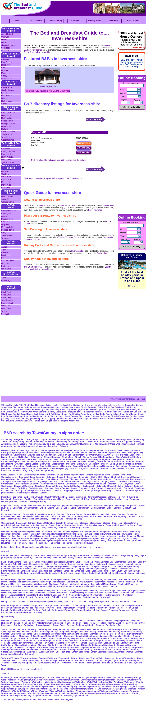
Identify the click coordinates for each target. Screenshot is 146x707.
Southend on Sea (61, 641)
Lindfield (18, 566)
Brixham (137, 464)
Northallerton (83, 595)
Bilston (47, 457)
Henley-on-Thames (135, 536)
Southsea (109, 641)
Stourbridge (123, 647)
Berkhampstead (8, 455)
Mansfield (112, 579)
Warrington (74, 680)
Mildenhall (74, 584)
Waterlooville (135, 680)
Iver (89, 547)
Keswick (61, 555)
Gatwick (31, 523)
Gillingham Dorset (53, 523)
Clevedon (18, 486)
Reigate (117, 621)
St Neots (135, 643)
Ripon (85, 623)
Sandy (72, 629)
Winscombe (130, 689)
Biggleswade (135, 455)
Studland (79, 650)
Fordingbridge (120, 516)
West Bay (140, 682)
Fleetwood (45, 516)
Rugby (91, 625)
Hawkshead (127, 534)
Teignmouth (64, 658)
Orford (73, 601)
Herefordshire (7, 196)
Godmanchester (28, 525)
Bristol (128, 464)
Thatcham (5, 660)
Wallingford (29, 677)
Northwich (22, 597)
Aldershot (83, 439)
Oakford (12, 601)
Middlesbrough (40, 584)
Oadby (4, 601)
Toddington (134, 660)
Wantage (137, 677)
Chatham (136, 477)
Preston (134, 610)
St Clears (59, 643)
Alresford (138, 439)
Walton (90, 677)
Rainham (5, 621)
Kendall (24, 555)
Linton (48, 566)
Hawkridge (115, 534)
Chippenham (52, 481)
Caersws (11, 475)
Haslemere (77, 534)
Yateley (11, 700)
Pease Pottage (79, 605)
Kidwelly (95, 555)
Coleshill (112, 486)
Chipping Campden (90, 481)
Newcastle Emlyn (107, 590)
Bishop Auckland (91, 457)
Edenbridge (120, 506)
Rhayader (135, 621)
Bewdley (52, 455)
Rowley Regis (59, 625)
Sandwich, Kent (84, 629)
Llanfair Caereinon (48, 569)
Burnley (120, 468)
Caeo (3, 475)
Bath (16, 453)
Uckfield (5, 669)
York (57, 700)
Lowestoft (15, 573)
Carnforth (23, 477)
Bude (14, 468)
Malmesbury (64, 579)
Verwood (5, 673)
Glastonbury (95, 523)
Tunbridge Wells (93, 663)
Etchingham (83, 508)
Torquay (16, 663)
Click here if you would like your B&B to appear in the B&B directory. (53, 178)
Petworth (50, 608)
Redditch (91, 621)
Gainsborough (7, 523)
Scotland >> (102, 253)
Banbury (45, 450)
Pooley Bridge (131, 608)
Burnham (94, 468)
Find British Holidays (78, 418)
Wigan (125, 686)
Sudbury (117, 650)
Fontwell (99, 516)
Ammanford (93, 442)
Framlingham (33, 519)
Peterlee (29, 608)
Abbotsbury (6, 439)
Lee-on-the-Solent (10, 564)
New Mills (51, 593)
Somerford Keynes (65, 638)
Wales (4, 311)
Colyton (128, 486)
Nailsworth (6, 590)
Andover (104, 442)
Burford (73, 468)
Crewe (36, 490)
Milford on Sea (87, 584)
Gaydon (40, 523)
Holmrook (62, 541)
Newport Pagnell (87, 593)
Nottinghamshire (8, 123)
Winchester (78, 689)
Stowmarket (32, 650)
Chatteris (5, 479)
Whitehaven (49, 686)
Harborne (5, 534)
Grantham (89, 525)
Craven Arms (7, 490)
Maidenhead (32, 579)
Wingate (120, 689)
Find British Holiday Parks (131, 409)
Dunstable (134, 499)
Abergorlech (19, 439)
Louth (119, 571)
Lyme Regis (88, 573)
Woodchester (20, 693)
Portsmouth (57, 610)
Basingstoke (7, 453)
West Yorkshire (7, 188)
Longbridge (46, 571)
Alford (102, 439)
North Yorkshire (7, 157)
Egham (142, 506)
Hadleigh (14, 532)
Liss (73, 566)
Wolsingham (106, 691)
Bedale (84, 453)
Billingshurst (36, 457)
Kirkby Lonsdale (58, 558)
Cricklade (57, 490)
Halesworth (47, 532)
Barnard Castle (85, 450)
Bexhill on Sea (64, 455)
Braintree (130, 462)
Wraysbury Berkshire (42, 695)
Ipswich (71, 547)
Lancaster (28, 562)
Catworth (61, 477)
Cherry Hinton (52, 479)
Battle (23, 453)
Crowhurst (118, 490)
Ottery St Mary (94, 601)
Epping (51, 508)
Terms (121, 399)
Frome (68, 519)
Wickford (117, 686)
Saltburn (42, 629)
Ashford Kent (79, 444)
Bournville (71, 462)
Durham (13, 501)
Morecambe (68, 586)
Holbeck (53, 541)
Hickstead (100, 538)
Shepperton (16, 634)
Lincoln (137, 564)
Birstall (78, 457)
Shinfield (94, 634)
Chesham (74, 479)
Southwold (130, 641)
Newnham (73, 593)
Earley (23, 506)
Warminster (62, 680)
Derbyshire (6, 115)
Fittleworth (28, 516)
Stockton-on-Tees (44, 647)
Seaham (5, 632)
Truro (81, 663)
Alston (4, 442)
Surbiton (43, 652)
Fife (3, 258)
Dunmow (23, 501)
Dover (44, 499)
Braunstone (7, 464)
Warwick (85, 680)
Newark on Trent (58, 590)
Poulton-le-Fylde (91, 610)
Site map (141, 399)
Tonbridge (6, 663)
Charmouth (125, 477)
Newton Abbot (111, 593)
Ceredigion (6, 213)
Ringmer (59, 623)
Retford (125, 621)
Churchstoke (47, 484)
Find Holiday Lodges (131, 412)
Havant (105, 534)
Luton (42, 573)
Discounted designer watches (26, 407)
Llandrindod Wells (21, 569)
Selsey (93, 632)
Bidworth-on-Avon (101, 455)
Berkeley (139, 453)
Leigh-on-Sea (51, 564)
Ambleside (49, 442)
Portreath (46, 610)
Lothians (5, 263)
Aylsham (64, 446)
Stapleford (88, 645)
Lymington (100, 573)
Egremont (6, 508)
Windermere (90, 689)
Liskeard (65, 566)
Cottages (75, 21)
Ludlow (24, 573)
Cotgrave (82, 488)
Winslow (141, 689)
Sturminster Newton (103, 650)
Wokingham (81, 691)
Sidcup (41, 636)
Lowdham (127, 571)
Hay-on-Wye (28, 536)
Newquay (99, 593)
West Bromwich (24, 684)
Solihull (51, 638)
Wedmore (26, 682)
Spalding (16, 643)
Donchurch (6, 499)
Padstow (5, 605)
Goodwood (42, 525)
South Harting (130, 638)
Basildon (136, 450)
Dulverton (123, 499)
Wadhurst (18, 677)
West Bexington (8, 684)
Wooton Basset (87, 693)
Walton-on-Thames (104, 677)
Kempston (14, 555)
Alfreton (110, 439)
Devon (4, 40)
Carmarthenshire (8, 211)
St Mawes (125, 643)
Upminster (36, 669)
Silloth (59, 636)
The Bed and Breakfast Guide (37, 405)
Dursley (32, 501)
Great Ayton (129, 525)
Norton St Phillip (52, 597)
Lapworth (58, 562)
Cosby (74, 488)
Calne (19, 475)
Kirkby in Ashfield (42, 558)
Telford (74, 658)
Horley (111, 541)
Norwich (65, 597)
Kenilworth (34, 555)
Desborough (103, 497)
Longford (58, 571)
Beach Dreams (71, 416)
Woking (70, 691)
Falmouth (16, 514)
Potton (79, 610)
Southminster (86, 641)
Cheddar (15, 479)
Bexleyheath (78, 455)
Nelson (33, 590)
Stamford (42, 645)
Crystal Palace (8, 493)
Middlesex (5, 73)
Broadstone (19, 466)
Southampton (30, 641)
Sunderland (6, 652)
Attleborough (138, 444)
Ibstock (4, 547)
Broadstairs (6, 466)
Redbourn (72, 621)
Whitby (27, 686)
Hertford (55, 538)
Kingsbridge (8, 558)
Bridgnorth (70, 464)
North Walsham (54, 595)
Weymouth (18, 686)
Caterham (51, 477)
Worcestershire (7, 202)
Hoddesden (42, 541)
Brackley (92, 462)
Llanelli (34, 569)
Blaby (11, 459)
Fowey (23, 519)
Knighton (109, 558)
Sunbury (135, 650)
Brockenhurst (32, 466)
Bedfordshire (6, 87)
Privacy (113, 399)
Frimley (44, 519)
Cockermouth (89, 486)
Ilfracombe (27, 547)
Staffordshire (6, 134)
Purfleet (37, 612)
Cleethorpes (6, 486)
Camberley (29, 475)
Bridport (104, 464)
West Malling (66, 684)
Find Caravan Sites (10, 412)
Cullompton (32, 493)
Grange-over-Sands (74, 525)
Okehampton (33, 601)
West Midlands (7, 140)
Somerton (90, 638)
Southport (98, 641)
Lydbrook (62, 573)
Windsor (102, 689)
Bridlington (94, 464)
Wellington (80, 682)
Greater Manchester (21, 527)
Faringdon (37, 514)
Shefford (5, 634)
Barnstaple (98, 450)
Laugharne (69, 562)
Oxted (134, 601)
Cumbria (5, 174)
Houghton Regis (8, 543)
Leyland (129, 564)
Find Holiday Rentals (33, 416)
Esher (66, 508)
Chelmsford (26, 479)
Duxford (41, 501)
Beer (124, 453)
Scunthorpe (125, 629)
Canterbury (91, 475)
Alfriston (120, 439)
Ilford (18, 547)
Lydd (71, 573)
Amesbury (72, 442)
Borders (4, 252)
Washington (109, 680)
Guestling (52, 527)
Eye (134, 508)
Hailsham (24, 532)
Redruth (108, 621)
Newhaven (6, 593)
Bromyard (66, 466)
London (4, 70)
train (73, 205)
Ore (66, 601)
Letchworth (102, 564)
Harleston (15, 534)
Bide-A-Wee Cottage (120, 416)
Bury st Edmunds (37, 471)
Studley (88, 650)
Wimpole (24, 689)
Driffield (85, 499)
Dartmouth (38, 497)
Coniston (137, 486)
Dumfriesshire (7, 255)
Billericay (13, 457)
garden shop (62, 418)
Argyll (3, 250)
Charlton (115, 477)
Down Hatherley (73, 499)
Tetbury (119, 658)
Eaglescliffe (6, 506)
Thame (140, 658)
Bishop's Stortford (124, 457)
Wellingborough (66, 682)
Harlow (25, 534)
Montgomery (56, 586)
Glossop (106, 523)
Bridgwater (82, 464)
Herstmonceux (43, 538)
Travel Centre (108, 205)
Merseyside (6, 185)
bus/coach (64, 205)
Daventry (49, 497)
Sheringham (66, 634)
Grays (120, 525)
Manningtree (100, 579)
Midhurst (64, 584)
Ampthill (82, 442)
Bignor (4, 457)
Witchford (16, 691)
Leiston (80, 564)
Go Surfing (105, 416)
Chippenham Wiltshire (70, 481)
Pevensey (60, 608)
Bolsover (112, 459)
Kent (3, 68)
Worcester (100, 693)
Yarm (3, 700)
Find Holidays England (43, 421)
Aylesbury (43, 446)
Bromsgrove (55, 466)
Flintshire (5, 222)
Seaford (136, 629)
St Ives (68, 643)
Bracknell (102, 462)
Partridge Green (51, 605)
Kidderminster (82, 555)
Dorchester (18, 499)
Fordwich (132, 516)
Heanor (55, 536)
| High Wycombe (128, 538)
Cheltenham (38, 479)
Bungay (64, 468)
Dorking (28, 499)
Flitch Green (67, 516)
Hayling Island (14, 536)
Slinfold (4, 638)
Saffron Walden (8, 629)
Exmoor (117, 508)
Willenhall (34, 689)
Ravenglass (52, 621)
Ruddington (81, 625)
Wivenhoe (43, 691)
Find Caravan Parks (29, 412)
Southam (74, 641)
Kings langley (127, 555)
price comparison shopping (42, 418)
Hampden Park (91, 532)
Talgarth (15, 658)
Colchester (102, 486)
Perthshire (5, 266)
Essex (4, 93)
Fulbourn (76, 519)
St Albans (39, 643)
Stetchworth (109, 645)
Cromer (87, 490)
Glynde (4, 525)
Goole (52, 525)
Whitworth (106, 686)
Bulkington (55, 468)
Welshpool (129, 682)
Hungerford (54, 543)
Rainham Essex (18, 621)
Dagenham (6, 497)
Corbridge (22, 488)
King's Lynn (140, 555)
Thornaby (33, 660)
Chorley (121, 481)
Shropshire (6, 199)
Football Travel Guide (23, 414)
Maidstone (44, 579)
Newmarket (40, 593)
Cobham (77, 486)
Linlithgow (38, 566)
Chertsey (64, 479)
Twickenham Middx (124, 663)
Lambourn (6, 562)
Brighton (120, 464)
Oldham (44, 601)
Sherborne (54, 634)
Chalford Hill (96, 477)
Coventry (109, 488)
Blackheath (32, 459)
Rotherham (29, 625)
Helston (94, 536)
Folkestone (88, 516)
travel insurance (95, 210)
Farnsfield (88, 514)
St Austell (49, 643)
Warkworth (51, 680)
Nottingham (76, 597)
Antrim (4, 278)
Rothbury (18, 625)
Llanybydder (7, 571)
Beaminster (55, 453)
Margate (12, 582)
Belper (131, 453)
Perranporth (136, 605)
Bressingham (58, 464)
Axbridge (22, 446)
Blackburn (20, 459)
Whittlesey (95, 686)
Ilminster (46, 547)
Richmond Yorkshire (10, 623)
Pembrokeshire (7, 230)
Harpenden (35, 534)
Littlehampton (82, 566)
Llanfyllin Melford (66, 569)
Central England (8, 297)
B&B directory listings (33, 50)
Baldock (14, 450)
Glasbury (84, 523)
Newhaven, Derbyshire (22, 593)
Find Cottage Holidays (70, 409)
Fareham (27, 514)
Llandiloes (91, 569)
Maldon (54, 579)
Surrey (4, 76)
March (4, 582)
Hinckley (23, 541)
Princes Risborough (10, 612)
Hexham (78, 538)
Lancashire (6, 179)
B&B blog (114, 21)
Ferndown (5, 516)
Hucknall (39, 543)
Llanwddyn (102, 569)
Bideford (124, 455)
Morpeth (97, 586)
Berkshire (5, 59)
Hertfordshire (6, 118)
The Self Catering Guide (68, 237)
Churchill (35, 484)
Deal (65, 497)
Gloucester (117, 523)
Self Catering (56, 21)
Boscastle (20, 462)
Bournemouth (59, 462)
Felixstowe (111, 514)
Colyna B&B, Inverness (48, 86)
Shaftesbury (114, 632)
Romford (102, 623)
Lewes (112, 564)
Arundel (5, 444)
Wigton (4, 689)
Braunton (19, 464)
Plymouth (70, 608)
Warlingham (23, 680)
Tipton (115, 660)
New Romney (43, 590)
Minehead (122, 584)
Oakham (21, 601)
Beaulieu (66, 453)
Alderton (94, 439)
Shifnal (76, 634)
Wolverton (134, 691)
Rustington (111, 625)
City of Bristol (7, 34)
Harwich (67, 534)
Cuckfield (21, 493)
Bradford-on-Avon (116, 462)
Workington (93, 691)
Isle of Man (6, 177)
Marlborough (72, 582)
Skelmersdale (116, 636)
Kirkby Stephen (75, 558)
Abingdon (31, 439)
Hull (46, 543)
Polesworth (102, 608)
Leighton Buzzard (67, 564)
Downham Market (56, 499)
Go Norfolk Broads (98, 418)
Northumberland (8, 160)
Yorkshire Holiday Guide (50, 412)
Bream (28, 464)
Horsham (137, 541)
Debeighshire (7, 219)
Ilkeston (37, 547)
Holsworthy (74, 541)
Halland (57, 532)
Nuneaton (104, 597)
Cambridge (51, 475)
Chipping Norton (108, 481)
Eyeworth (5, 510)
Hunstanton (67, 543)
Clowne (58, 486)
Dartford (28, 497)
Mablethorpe (7, 579)
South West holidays (54, 416)
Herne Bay (30, 538)
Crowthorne (130, 490)
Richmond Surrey (30, 623)
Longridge (79, 571)
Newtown (140, 593)
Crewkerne (77, 490)
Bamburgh (24, 450)
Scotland (5, 314)
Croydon (141, 490)
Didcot (129, 497)
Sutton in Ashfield (115, 652)
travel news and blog (19, 418)
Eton (93, 508)
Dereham (91, 497)
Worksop (126, 693)
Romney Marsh (114, 623)
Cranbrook (128, 488)
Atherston (126, 444)
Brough (76, 466)
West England (7, 300)
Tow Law (55, 663)
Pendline (107, 605)
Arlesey (137, 442)
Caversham (72, 477)
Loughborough (108, 571)
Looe (88, 571)
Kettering (70, 555)
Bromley (44, 466)
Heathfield (64, 536)
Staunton (98, 645)
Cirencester (71, 484)
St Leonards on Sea (110, 643)
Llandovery (6, 569)
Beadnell (45, 453)
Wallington (41, 677)
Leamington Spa (105, 562)
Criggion (67, 490)
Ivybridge (97, 547)
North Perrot (26, 595)
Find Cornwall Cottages (21, 421)
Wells (89, 682)
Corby (31, 488)
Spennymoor (27, 643)
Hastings (88, 534)
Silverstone (69, 636)
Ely (25, 508)
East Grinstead (34, 506)
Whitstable (84, 686)
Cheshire (5, 171)
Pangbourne (36, 605)
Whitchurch (37, 686)
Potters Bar (69, 610)
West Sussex (7, 78)
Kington (18, 558)
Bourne (47, 462)
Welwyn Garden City (102, 682)
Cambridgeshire (8, 90)
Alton (20, 442)
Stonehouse (94, 647)
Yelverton (42, 700)
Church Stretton (22, 484)
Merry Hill (15, 584)
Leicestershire (7, 121)
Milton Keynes (109, 584)
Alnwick (128, 439)
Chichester (30, 481)
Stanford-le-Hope (56, 645)
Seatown (44, 632)
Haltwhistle (68, 532)
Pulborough (26, 612)
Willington (14, 689)
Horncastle (120, 541)
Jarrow (4, 551)
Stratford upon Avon (49, 650)
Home (17, 21)
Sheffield (136, 632)
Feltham (121, 514)
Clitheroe (50, 486)
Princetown (124, 610)
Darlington (17, 497)
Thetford (23, 660)
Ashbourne (22, 444)
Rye (119, 625)
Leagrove (92, 562)
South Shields (102, 638)
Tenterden (109, 658)
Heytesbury (88, 538)
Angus (4, 247)
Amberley (38, 442)
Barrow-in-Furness (113, 450)
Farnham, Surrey (74, 514)
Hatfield (97, 534)
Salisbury (32, 629)
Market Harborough (42, 582)
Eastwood (82, 506)
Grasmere (99, 525)
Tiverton (124, 660)
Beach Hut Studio (71, 405)
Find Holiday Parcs (90, 409)
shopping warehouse (69, 421)
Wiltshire (5, 50)
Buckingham (121, 466)
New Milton (62, 593)
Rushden (100, 625)
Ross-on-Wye (138, 623)
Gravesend (111, 525)
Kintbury (28, 558)
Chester (117, 479)
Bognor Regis (100, 459)
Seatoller (26, 632)
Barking (73, 450)
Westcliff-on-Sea (51, 684)
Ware (3, 680)
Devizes (114, 497)
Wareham (12, 680)
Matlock (110, 582)
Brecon (35, 464)
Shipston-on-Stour (108, 634)
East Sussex (6, 62)
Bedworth (115, 453)
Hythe (89, 543)
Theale (15, 660)
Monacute (44, 586)
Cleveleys (39, 486)
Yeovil (51, 700)
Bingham (56, 457)
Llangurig (80, 569)
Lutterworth (51, 573)
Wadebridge (6, 677)
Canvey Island (103, 475)
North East (5, 306)
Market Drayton (25, 582)
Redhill (100, 621)
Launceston (81, 562)
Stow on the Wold (17, 650)
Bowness (82, 462)
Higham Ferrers (113, 538)
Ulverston (25, 669)
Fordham (108, 516)
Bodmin (89, 459)
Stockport (30, 647)
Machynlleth (19, 579)
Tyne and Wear (7, 162)
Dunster (5, 501)
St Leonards (94, 643)
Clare (120, 484)
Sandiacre (63, 629)
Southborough (44, 641)
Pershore (5, 608)
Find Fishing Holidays (92, 412)
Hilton (15, 541)
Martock (92, 582)
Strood (63, 650)
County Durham (8, 151)
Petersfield (39, 608)
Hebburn (85, 536)
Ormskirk (82, 601)
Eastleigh (59, 506)
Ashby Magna (65, 444)
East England (7, 303)
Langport (48, 562)
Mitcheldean (16, 586)
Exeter (109, 508)
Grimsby (35, 527)
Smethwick (23, 638)
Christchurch (7, 484)
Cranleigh (139, 488)
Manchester (6, 182)
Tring (75, 663)
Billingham (24, 457)
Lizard (113, 566)
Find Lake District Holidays (120, 418)
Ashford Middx (94, 444)
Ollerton (53, 601)
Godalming (14, 525)
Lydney (78, 573)
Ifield (12, 547)
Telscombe (84, 658)
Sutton (67, 652)
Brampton (140, 462)
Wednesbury (37, 682)
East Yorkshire (7, 154)
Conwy (4, 216)
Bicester (115, 455)
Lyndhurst (111, 573)
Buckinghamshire (8, 113)
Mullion (114, 586)
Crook (95, 490)
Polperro (113, 608)
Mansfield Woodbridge (129, 579)
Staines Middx (29, 645)
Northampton (6, 101)
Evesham (100, 508)
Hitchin (32, 541)
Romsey (127, 623)
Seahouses (15, 632)
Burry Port (130, 468)
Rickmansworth (46, 623)
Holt (83, 541)
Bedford (92, 453)
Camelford (79, 475)
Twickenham (107, 663)
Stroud (71, 650)
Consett (5, 488)
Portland (36, 610)
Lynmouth (122, 573)
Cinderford (59, 484)
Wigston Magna (137, 686)
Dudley (114, 499)
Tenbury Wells (97, 658)
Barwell (127, 450)
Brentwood (45, 464)
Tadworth (5, 658)
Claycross (128, 484)
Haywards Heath (42, 536)
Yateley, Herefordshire (26, 700)
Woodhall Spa (34, 693)
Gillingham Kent (70, 523)
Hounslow (22, 543)
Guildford (63, 527)
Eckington (108, 506)
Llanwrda (113, 569)
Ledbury (142, 562)
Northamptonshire (113, 595)
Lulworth (33, 573)
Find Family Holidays (72, 412)
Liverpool (104, 566)
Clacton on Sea (99, 484)
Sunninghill (32, 652)
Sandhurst (52, 629)
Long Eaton (34, 571)
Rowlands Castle (43, 625)
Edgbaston (132, 506)
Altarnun (13, 442)
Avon (13, 446)
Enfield (43, 508)
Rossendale (6, 625)
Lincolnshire (6, 95)
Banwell (64, 450)
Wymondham (82, 695)
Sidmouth (50, 636)
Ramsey (30, 621)
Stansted (78, 645)
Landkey (39, 562)
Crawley (18, 490)
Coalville (68, 486)
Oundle (105, 601)
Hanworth (134, 532)
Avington (5, 446)
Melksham (130, 582)
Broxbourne (108, 466)
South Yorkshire (8, 132)
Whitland (61, 686)
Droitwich (95, 499)
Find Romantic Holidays (12, 416)
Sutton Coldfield (98, 652)
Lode (16, 571)
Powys (4, 233)
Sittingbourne (91, 636)
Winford (110, 689)
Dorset (4, 42)
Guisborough (75, 527)
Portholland (25, 610)
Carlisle (115, 475)
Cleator (138, 484)
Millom (99, 584)
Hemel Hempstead (108, 536)
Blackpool (43, 459)
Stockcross (19, 647)
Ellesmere (17, 508)
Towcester (45, 663)
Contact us (130, 399)
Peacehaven (65, 605)
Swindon (29, 654)
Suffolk (4, 104)
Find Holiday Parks (40, 409)
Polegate (91, 608)
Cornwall (5, 37)
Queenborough (8, 616)
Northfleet (14, 595)
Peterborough (17, 608)
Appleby (128, 442)
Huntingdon (79, 543)
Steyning (132, 645)
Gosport (60, 525)
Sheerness (126, 632)
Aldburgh (73, 439)
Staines (18, 645)
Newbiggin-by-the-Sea (78, 590)
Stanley (68, 645)
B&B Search (36, 21)
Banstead (54, 450)
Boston (39, 462)
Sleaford (137, 636)
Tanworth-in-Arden (28, 658)
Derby (71, 497)
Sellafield (84, 632)
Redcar (82, 621)
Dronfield (105, 499)
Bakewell (5, 450)
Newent (141, 590)
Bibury (89, 455)
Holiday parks (94, 21)
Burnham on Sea (107, 468)
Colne (120, 486)
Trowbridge (66, 663)
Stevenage (122, 645)
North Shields (39, 595)
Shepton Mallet (41, 634)
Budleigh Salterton (27, 468)
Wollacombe (47, 693)
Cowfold (118, 488)
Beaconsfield (33, 453)
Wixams (53, 691)
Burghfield (83, 468)
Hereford (5, 538)
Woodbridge (7, 693)
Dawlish (58, 497)
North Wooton (69, 595)
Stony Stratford (109, 647)
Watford (5, 682)
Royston (70, 625)
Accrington (42, 439)
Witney (34, 691)
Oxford (114, 601)
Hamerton (78, 532)
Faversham (99, 514)
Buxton (49, 471)
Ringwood (69, 623)
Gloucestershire (8, 45)
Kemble (4, 555)
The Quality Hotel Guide (34, 267)
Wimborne (55, 689)
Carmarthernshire (9, 477)
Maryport (101, 582)
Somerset (5, 48)
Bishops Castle (107, 457)
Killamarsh (105, 555)
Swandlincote (7, 654)
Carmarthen (125, 475)
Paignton (14, 605)
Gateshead (21, 523)
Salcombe (21, 629)
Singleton (80, 636)
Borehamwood (8, 462)
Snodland (34, 638)
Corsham (49, 488)
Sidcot (34, 636)
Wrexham (5, 238)
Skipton (127, 636)
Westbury (37, 684)
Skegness (104, 636)
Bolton (121, 459)
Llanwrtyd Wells (126, 569)
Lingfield (28, 566)
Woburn (62, 691)
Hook (129, 541)
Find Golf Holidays (112, 412)
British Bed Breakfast (114, 407)
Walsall (51, 677)
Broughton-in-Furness (91, 466)
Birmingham (67, 457)
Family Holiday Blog (115, 414)
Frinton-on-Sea (56, 519)
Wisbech (6, 691)
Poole (120, 608)
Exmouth (127, 508)
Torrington (26, 663)
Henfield (121, 536)
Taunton (42, 658)
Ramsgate (40, 621)
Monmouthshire (8, 227)
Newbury (94, 590)
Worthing (136, 693)
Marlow (83, 582)
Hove (31, 543)
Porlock (4, 610)
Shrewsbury (11, 636)
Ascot (12, 444)
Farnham (61, 514)
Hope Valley (100, 541)
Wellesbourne (51, 682)
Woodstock (60, 693)
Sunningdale (19, 652)
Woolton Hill (72, 693)
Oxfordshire (6, 126)
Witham (25, 691)
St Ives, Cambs (80, 643)
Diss (136, 497)
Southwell (119, 641)
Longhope (68, 571)
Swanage (139, 652)
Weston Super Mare (98, 684)
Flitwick (78, 516)
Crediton (28, 490)
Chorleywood (132, 481)
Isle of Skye (6, 269)
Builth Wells (42, 468)
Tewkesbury (129, 658)
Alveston (28, 442)
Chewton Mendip (16, 481)
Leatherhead (120, 562)
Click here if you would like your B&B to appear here (47, 91)
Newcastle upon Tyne (127, 590)
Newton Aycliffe (127, 593)
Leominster (90, 564)
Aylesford (53, 446)
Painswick (24, 605)
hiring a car (43, 205)
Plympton (81, 608)
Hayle (3, 536)
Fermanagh (6, 280)
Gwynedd (5, 224)
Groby (43, 527)
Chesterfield (127, 479)
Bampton (35, 450)
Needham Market (20, 590)
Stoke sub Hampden (78, 647)
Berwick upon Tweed (37, 455)
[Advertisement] (131, 162)
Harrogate (46, 534)
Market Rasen (59, 582)
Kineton (115, 555)
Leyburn (120, 564)
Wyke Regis (69, 695)
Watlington (15, 682)
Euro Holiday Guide (96, 414)
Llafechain (123, 566)
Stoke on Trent (61, 647)
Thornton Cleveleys (48, 660)
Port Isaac (14, 610)
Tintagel (107, 660)
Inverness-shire (7, 261)
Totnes (35, 663)
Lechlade (132, 562)
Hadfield (5, 532)
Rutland (4, 129)
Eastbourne (48, 506)
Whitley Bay (71, 686)
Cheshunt (94, 479)
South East (6, 292)
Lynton (131, 573)
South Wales (6, 235)
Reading (62, 621)
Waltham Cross (79, 677)
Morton (106, 586)
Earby (16, 506)
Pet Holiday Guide (59, 414)
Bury (25, 471)
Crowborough (105, 490)
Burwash (17, 471)
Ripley (78, 623)
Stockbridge (6, 647)
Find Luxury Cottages (89, 416)
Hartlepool (57, 534)
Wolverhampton (120, 691)
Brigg (112, 464)
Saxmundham (98, 629)
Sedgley (74, 632)
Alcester (53, 439)
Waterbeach (122, 680)
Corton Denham (62, 488)
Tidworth (90, 660)
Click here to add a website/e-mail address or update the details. (58, 160)
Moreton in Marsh (84, 586)
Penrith (116, 605)
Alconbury (63, 439)
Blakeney (54, 459)
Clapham (112, 484)
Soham (43, 638)
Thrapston (79, 660)
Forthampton (13, 519)
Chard (106, 477)
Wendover (118, 682)
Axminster (32, 446)
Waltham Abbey (63, 677)
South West (6, 295)
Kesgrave (51, 555)
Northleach (128, 595)
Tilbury (99, 660)
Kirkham (87, 558)
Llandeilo (133, 566)
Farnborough (49, 514)
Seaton (35, 632)
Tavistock (52, 658)
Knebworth (98, 558)
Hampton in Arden (120, 532)
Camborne (40, 475)
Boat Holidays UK (42, 414)
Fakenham (6, 514)
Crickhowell (45, 490)
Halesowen (35, 532)
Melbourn (120, 582)
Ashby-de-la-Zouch (49, 444)
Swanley (19, 654)
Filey (19, 516)
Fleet (37, 516)
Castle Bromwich (37, 477)
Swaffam (129, 652)
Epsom (59, 508)
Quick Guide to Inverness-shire (37, 52)
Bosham (31, 462)
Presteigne (113, 610)
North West (6, 308)
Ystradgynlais (67, 700)
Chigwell (41, 481)
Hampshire (6, 65)
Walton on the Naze (123, 677)
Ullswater (14, 669)
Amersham (61, 442)
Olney (61, 601)
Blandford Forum (67, 459)
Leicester (24, 564)
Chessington (106, 479)
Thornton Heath (66, 660)
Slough (13, 638)
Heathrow (75, 536)
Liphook (56, 566)
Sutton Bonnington (80, 652)
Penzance (125, 605)
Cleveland (5, 149)
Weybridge (6, 686)
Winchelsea (66, 689)
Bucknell (6, 468)
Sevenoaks (103, 632)
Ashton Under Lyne (111, 444)
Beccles (75, 453)
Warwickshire (7, 137)
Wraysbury (26, 695)
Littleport (95, 566)
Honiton (90, 541)
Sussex (59, 652)
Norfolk (4, 98)
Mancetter (76, 579)
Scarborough (113, 629)
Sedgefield (65, 632)
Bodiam (80, 459)
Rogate (93, 623)
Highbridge (6, 541)
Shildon (84, 634)
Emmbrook (33, 508)
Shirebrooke (123, 634)
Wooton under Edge (10, 695)
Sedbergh (53, 632)
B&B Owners (133, 21)
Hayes (136, 534)
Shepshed (27, 634)
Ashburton (34, 444)
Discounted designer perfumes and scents (60, 407)
